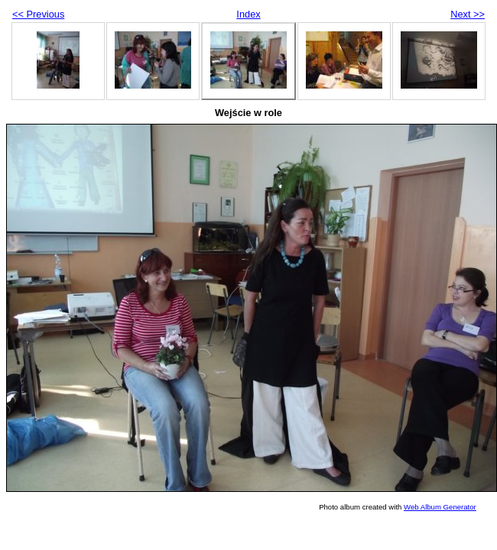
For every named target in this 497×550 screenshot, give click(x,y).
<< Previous (38, 14)
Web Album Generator (440, 507)
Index (248, 14)
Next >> (467, 14)
